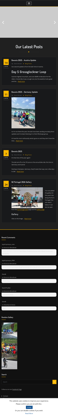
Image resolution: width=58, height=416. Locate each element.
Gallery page (40, 209)
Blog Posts (28, 63)
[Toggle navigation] (29, 3)
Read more (21, 81)
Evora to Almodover (10, 247)
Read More (29, 413)
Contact (5, 396)
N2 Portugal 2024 (22, 209)
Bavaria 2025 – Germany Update (24, 92)
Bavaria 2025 (16, 151)
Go (54, 382)
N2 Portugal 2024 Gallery (21, 182)
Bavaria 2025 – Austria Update (23, 60)
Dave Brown (17, 63)
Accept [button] (29, 407)
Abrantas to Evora (9, 305)
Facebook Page (17, 389)
